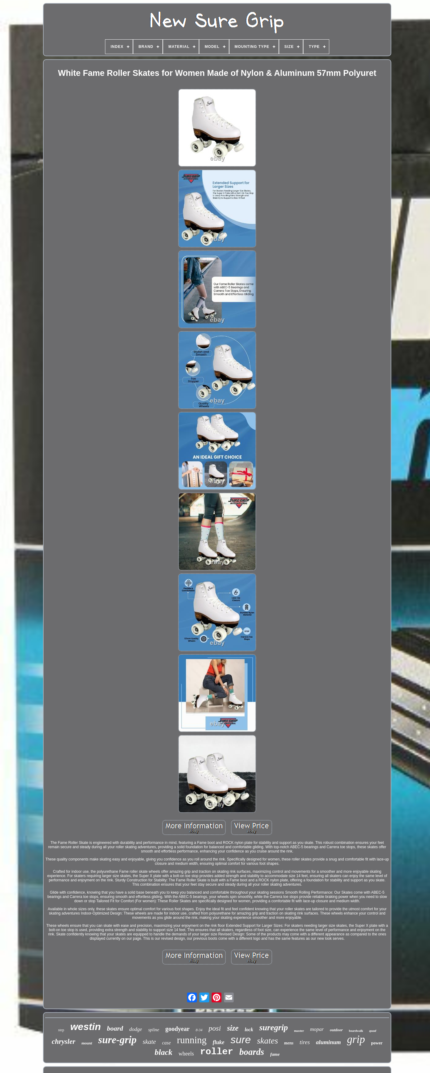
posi (215, 1028)
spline (153, 1029)
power (376, 1043)
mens (288, 1043)
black (163, 1052)
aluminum (328, 1042)
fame (275, 1054)
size (233, 1028)
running (191, 1040)
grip (356, 1039)
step (61, 1030)
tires (304, 1042)
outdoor (336, 1030)
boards (251, 1052)
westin (85, 1026)
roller (216, 1052)
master (299, 1030)
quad (372, 1030)
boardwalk (356, 1030)
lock (249, 1029)
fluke (219, 1042)
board (115, 1028)
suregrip (273, 1027)
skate (149, 1041)
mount (86, 1043)
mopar (317, 1029)
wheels (186, 1054)
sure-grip (117, 1039)
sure (241, 1039)
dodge (135, 1029)
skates (267, 1040)
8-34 (199, 1030)
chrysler (63, 1041)
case (166, 1042)
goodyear (177, 1028)
